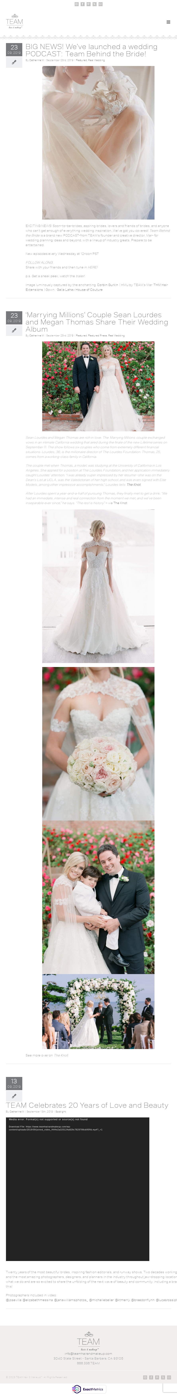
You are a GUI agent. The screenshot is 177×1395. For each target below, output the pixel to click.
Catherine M (36, 60)
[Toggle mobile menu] (169, 22)
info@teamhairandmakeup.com (88, 1354)
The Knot (120, 503)
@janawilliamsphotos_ (71, 1300)
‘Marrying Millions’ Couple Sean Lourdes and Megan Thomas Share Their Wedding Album (97, 322)
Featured (81, 60)
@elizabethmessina (38, 1300)
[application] (77, 1189)
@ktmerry (122, 1300)
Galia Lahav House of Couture (80, 290)
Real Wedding (96, 60)
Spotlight (61, 1111)
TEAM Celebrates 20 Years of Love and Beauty (87, 1105)
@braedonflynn (143, 1300)
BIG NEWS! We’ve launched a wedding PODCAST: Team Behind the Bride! (92, 50)
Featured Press (97, 335)
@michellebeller (101, 1300)
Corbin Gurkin (107, 285)
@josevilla (14, 1300)
